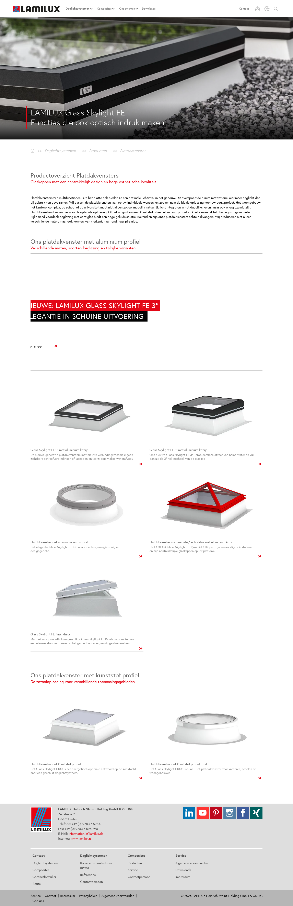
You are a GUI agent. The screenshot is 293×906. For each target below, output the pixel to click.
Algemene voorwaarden (191, 863)
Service (133, 870)
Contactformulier (44, 877)
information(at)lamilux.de (86, 833)
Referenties (88, 875)
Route (37, 884)
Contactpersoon (91, 882)
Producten (135, 863)
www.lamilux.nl (81, 838)
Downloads (183, 870)
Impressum (182, 877)
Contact (244, 8)
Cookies (38, 901)
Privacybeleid (88, 896)
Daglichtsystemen (45, 863)
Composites (41, 870)
